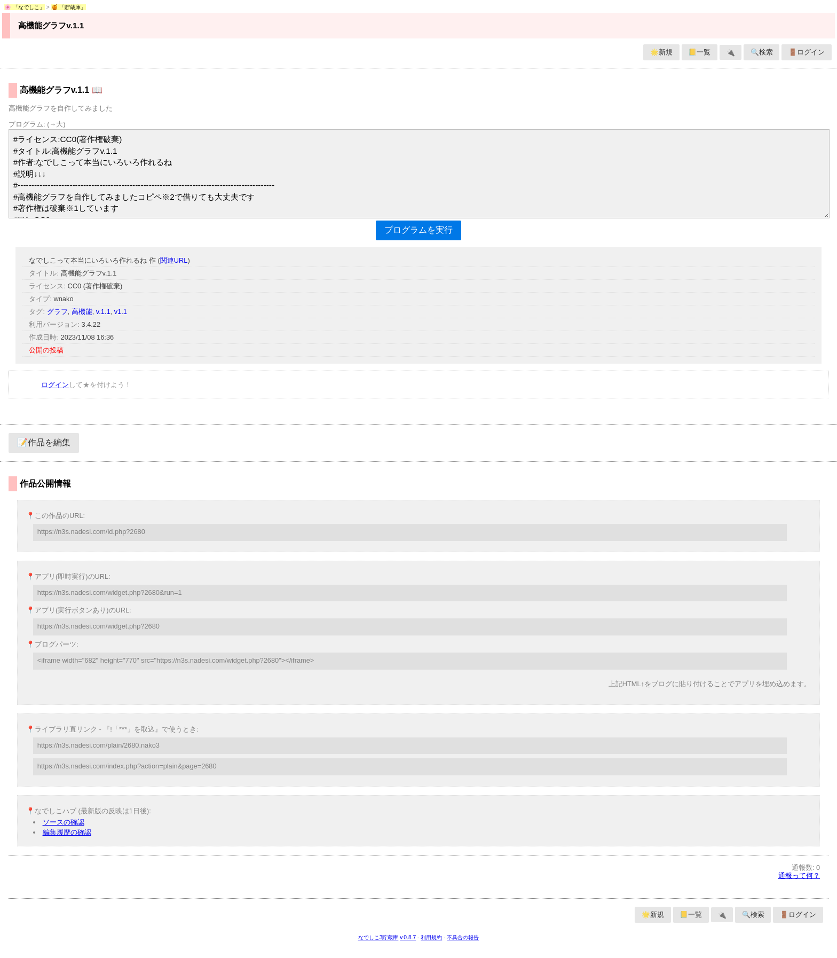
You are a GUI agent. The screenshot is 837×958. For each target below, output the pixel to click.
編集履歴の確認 (67, 832)
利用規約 (431, 937)
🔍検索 (762, 52)
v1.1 (120, 312)
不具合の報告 (463, 937)
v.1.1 (103, 312)
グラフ (57, 312)
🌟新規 (661, 52)
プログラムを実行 (418, 229)
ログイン (55, 385)
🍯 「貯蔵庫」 (68, 7)
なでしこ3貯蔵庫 (378, 937)
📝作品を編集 (43, 442)
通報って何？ (799, 875)
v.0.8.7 (408, 937)
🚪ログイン (806, 52)
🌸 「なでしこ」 (24, 7)
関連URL (174, 260)
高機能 (82, 312)
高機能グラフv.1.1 (51, 25)
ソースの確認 (63, 822)
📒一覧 (699, 52)
